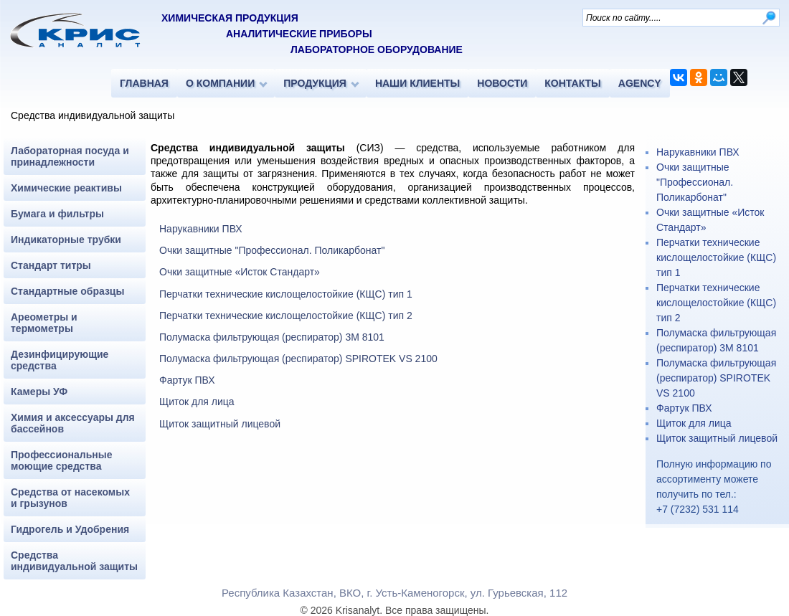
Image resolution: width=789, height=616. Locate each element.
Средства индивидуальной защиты (74, 560)
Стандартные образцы (67, 291)
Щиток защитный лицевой (219, 424)
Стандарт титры (51, 265)
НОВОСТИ (502, 83)
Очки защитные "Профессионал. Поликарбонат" (271, 250)
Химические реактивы (66, 188)
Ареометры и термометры (44, 322)
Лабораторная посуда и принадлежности (70, 156)
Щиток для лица (197, 401)
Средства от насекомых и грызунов (70, 497)
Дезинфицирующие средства (59, 360)
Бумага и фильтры (57, 213)
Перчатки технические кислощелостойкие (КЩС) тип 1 (285, 294)
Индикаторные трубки (66, 239)
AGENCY (639, 83)
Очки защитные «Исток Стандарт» (239, 272)
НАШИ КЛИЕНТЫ (417, 83)
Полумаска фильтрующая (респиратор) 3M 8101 (271, 337)
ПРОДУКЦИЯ (314, 83)
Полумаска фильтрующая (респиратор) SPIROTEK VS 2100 (298, 358)
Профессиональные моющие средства (62, 460)
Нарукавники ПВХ (200, 228)
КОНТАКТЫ (572, 83)
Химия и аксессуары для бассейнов (73, 423)
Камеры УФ (39, 391)
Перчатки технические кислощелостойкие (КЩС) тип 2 (285, 315)
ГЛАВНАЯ (144, 83)
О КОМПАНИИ (220, 83)
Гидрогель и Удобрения (70, 529)
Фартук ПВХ (187, 380)
